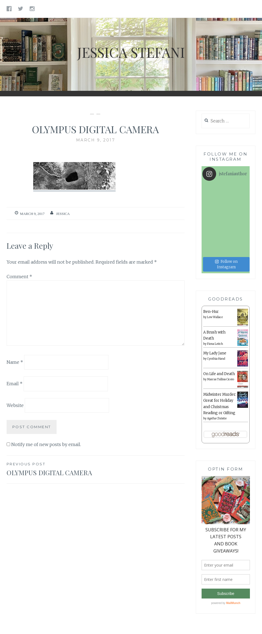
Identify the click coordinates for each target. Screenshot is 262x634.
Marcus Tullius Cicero (220, 356)
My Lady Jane (214, 330)
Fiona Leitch (215, 321)
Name (15, 362)
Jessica (63, 213)
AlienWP (176, 624)
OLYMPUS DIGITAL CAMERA (51, 469)
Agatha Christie (217, 395)
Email (15, 383)
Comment (19, 276)
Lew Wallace (215, 294)
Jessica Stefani (131, 52)
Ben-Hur (211, 288)
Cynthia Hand (216, 335)
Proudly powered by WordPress (105, 624)
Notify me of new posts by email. (46, 444)
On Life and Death (219, 350)
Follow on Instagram (226, 241)
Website (15, 405)
